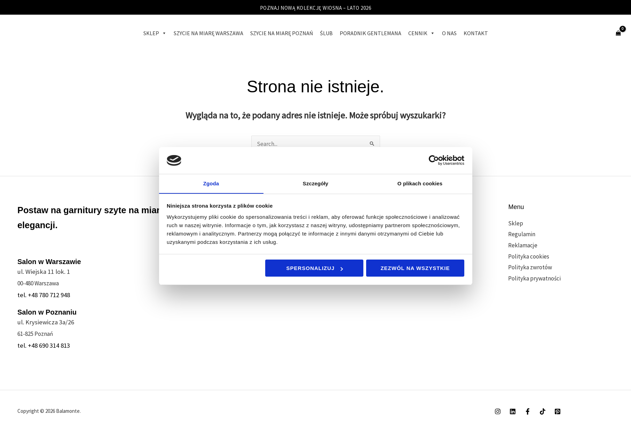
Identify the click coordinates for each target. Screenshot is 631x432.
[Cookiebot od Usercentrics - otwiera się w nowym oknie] (433, 160)
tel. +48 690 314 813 (43, 345)
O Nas (449, 33)
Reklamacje (522, 245)
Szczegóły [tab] (315, 183)
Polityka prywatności (534, 278)
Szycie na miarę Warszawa (208, 33)
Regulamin (521, 234)
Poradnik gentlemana (370, 33)
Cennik (421, 33)
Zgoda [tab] (211, 183)
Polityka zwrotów (530, 267)
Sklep (155, 33)
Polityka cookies (528, 256)
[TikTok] (542, 411)
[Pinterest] (557, 411)
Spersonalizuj (314, 268)
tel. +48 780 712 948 (43, 295)
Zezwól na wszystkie (415, 268)
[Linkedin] (513, 411)
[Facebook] (527, 411)
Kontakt (476, 33)
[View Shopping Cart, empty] (618, 33)
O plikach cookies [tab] (419, 183)
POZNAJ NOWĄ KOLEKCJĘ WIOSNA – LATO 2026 (315, 7)
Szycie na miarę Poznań (281, 33)
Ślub (326, 33)
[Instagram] (498, 411)
